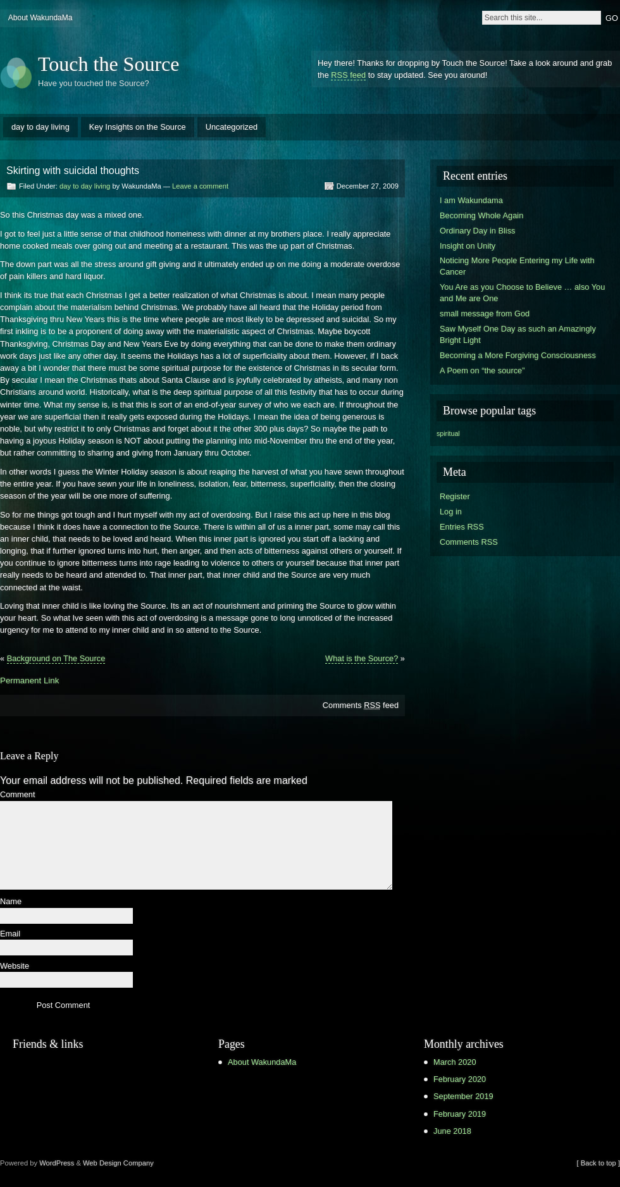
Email (10, 934)
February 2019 (459, 1114)
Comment (17, 795)
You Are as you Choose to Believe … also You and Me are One (522, 292)
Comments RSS (469, 542)
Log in (451, 511)
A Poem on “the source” (482, 370)
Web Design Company (118, 1163)
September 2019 (463, 1096)
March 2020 (454, 1062)
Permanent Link (29, 680)
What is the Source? (361, 658)
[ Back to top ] (598, 1163)
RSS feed (348, 75)
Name (11, 902)
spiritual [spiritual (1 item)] (448, 433)
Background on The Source (56, 658)
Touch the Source (108, 64)
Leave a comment (200, 186)
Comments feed (361, 705)
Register (455, 496)
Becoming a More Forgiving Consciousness (518, 355)
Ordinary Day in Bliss (477, 230)
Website (14, 966)
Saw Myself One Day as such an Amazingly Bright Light (518, 334)
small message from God (485, 313)
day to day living (40, 127)
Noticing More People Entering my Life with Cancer (517, 266)
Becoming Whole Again (481, 215)
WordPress (56, 1163)
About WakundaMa (40, 17)
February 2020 (459, 1079)
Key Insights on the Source (137, 127)
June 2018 (452, 1131)
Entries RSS (462, 526)
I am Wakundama (471, 200)
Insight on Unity (467, 246)
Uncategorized (232, 127)
